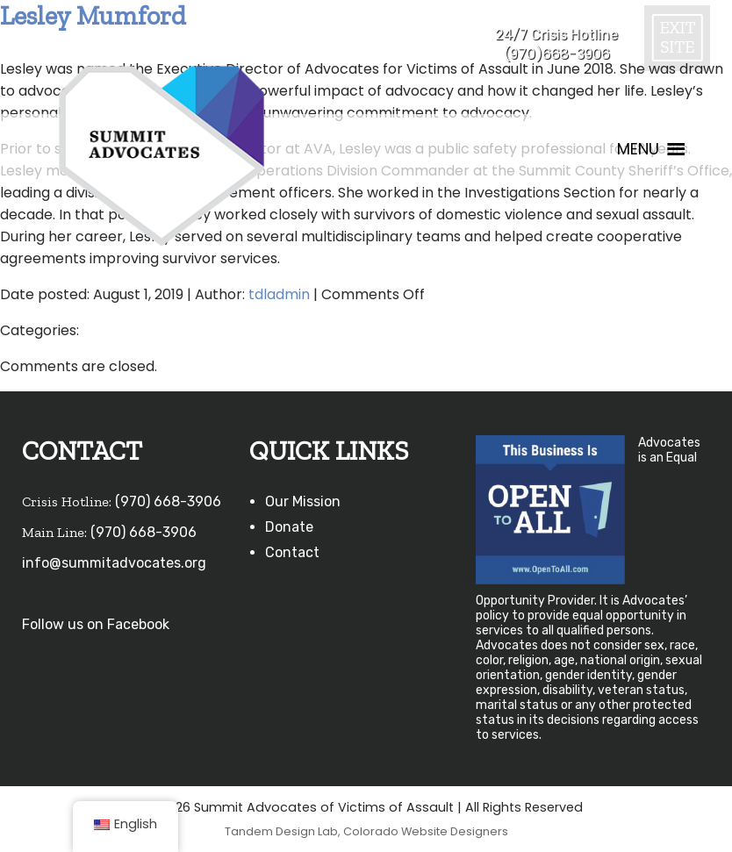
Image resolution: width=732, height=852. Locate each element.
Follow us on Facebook (95, 624)
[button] (638, 149)
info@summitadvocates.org (114, 563)
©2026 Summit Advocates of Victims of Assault (302, 807)
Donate (289, 527)
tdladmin (279, 294)
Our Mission (303, 501)
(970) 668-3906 (168, 501)
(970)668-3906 (557, 54)
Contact (292, 552)
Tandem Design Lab (281, 831)
